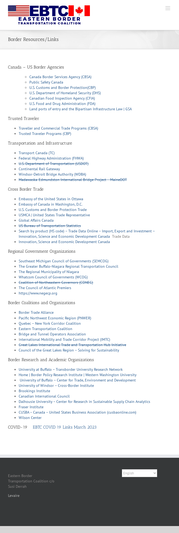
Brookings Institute (34, 390)
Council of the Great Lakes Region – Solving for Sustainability (69, 350)
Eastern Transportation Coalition (45, 328)
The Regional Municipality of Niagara (49, 271)
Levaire (13, 495)
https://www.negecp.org (38, 293)
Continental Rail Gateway (39, 169)
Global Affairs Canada (36, 220)
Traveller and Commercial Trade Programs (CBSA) (58, 128)
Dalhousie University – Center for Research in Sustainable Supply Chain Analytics (84, 401)
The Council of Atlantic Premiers (45, 287)
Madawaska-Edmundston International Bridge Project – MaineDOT (73, 179)
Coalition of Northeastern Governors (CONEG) (56, 282)
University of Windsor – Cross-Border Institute (56, 385)
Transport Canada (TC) (37, 152)
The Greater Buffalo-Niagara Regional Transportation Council (68, 266)
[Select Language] (139, 473)
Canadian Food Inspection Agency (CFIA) (62, 98)
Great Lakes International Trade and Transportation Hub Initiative (72, 344)
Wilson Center (30, 417)
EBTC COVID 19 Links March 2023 (65, 427)
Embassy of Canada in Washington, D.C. (50, 204)
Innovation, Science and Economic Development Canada (64, 241)
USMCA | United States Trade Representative (54, 215)
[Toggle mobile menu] (168, 8)
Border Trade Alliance (36, 312)
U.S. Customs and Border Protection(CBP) (62, 87)
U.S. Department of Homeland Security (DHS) (65, 92)
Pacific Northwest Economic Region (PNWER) (55, 318)
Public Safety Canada (46, 82)
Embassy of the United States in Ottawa (51, 198)
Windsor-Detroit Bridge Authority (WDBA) (52, 174)
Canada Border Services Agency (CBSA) (60, 76)
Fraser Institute (31, 407)
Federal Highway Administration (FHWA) (51, 158)
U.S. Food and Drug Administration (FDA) (62, 103)
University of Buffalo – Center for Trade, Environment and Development (78, 380)
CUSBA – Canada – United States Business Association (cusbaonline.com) (77, 412)
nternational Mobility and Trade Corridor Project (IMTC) (65, 339)
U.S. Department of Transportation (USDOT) (54, 163)
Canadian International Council (44, 396)
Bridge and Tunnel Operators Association (52, 334)
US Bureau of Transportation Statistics (50, 225)
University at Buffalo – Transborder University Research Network (71, 369)
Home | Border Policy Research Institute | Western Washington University (78, 374)
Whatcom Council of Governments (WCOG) (53, 277)
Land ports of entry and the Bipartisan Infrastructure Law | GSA (80, 109)
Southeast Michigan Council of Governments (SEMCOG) (64, 261)
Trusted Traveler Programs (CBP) (45, 133)
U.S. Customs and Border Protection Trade (53, 209)
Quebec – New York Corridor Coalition (50, 323)
